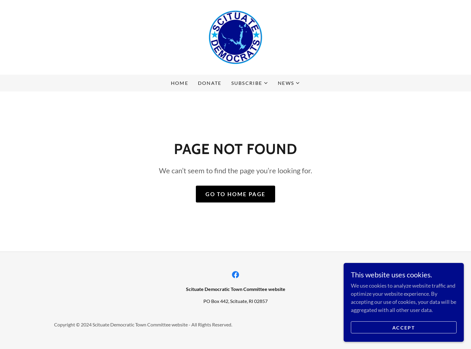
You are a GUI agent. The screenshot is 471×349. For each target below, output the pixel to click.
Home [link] (179, 83)
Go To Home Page (235, 194)
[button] (250, 83)
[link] (236, 36)
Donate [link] (210, 83)
